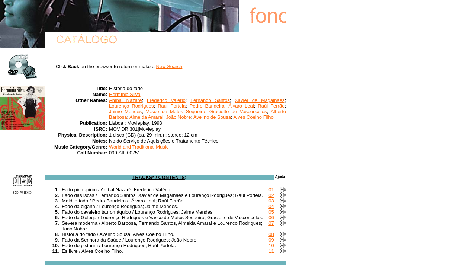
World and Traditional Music (138, 147)
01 (271, 189)
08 (271, 234)
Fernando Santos (210, 100)
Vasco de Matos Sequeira (175, 111)
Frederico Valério (166, 100)
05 (271, 212)
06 (271, 217)
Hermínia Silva (125, 94)
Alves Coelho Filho (253, 117)
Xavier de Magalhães (259, 100)
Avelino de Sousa (212, 117)
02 (271, 195)
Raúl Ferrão (271, 106)
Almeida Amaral (146, 117)
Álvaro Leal (241, 106)
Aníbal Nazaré (125, 100)
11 (271, 251)
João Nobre (178, 117)
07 (271, 223)
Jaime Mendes (125, 111)
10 (271, 245)
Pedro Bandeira (207, 106)
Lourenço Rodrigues (131, 106)
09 (271, 240)
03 (271, 201)
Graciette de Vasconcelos (238, 111)
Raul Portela (172, 106)
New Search (169, 66)
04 (271, 206)
